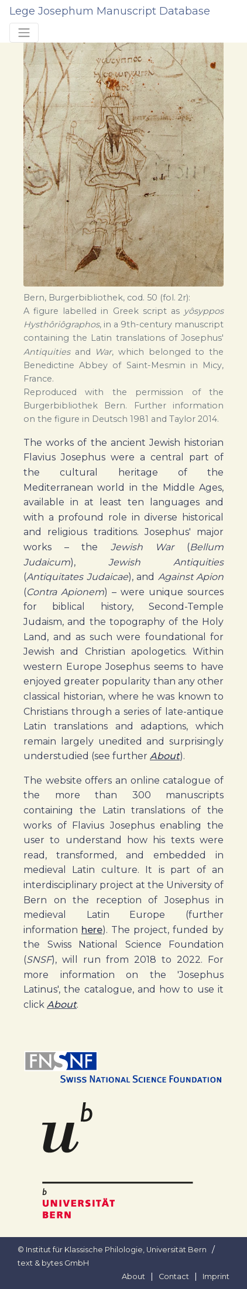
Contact (174, 1276)
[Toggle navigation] (24, 33)
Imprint (216, 1276)
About (165, 755)
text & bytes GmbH (53, 1263)
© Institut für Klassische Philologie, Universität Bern (112, 1249)
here (91, 929)
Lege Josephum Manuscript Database (109, 11)
